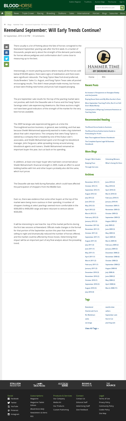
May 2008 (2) (110, 280)
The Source (112, 2)
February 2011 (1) (91, 264)
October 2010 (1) (91, 280)
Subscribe (114, 13)
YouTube (13, 406)
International (83, 13)
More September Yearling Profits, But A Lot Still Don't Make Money (103, 104)
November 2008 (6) (112, 257)
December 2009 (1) (112, 205)
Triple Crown (28, 13)
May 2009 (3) (110, 233)
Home (5, 24)
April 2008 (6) (110, 284)
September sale (111, 315)
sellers (107, 311)
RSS (103, 77)
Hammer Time (18, 25)
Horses (96, 13)
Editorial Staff (81, 402)
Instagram (13, 414)
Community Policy (106, 406)
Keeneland (89, 307)
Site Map (102, 413)
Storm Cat (109, 319)
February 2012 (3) (91, 217)
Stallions (62, 13)
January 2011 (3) (91, 268)
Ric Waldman (90, 315)
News (16, 13)
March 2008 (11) (111, 288)
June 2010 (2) (110, 182)
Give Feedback (82, 409)
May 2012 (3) (89, 205)
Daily (8, 13)
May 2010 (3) (110, 186)
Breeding (51, 13)
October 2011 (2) (91, 233)
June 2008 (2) (110, 276)
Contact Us (80, 398)
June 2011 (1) (89, 249)
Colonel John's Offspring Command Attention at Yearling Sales (103, 110)
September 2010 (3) (92, 284)
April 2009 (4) (110, 237)
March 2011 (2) (90, 260)
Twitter (6, 58)
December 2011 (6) (92, 225)
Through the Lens (91, 167)
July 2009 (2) (109, 225)
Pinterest (13, 410)
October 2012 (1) (91, 186)
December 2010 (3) (92, 272)
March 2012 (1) (90, 213)
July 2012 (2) (89, 198)
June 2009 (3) (110, 229)
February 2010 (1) (111, 198)
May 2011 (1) (89, 253)
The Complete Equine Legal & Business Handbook (99, 142)
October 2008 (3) (111, 260)
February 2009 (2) (111, 245)
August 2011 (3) (90, 241)
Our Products (58, 406)
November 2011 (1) (92, 229)
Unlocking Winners (112, 159)
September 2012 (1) (92, 190)
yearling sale (110, 323)
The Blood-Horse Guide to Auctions (98, 127)
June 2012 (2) (89, 202)
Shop (87, 384)
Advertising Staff (83, 406)
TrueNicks (88, 2)
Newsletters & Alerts (38, 412)
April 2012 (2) (90, 209)
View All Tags (91, 328)
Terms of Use (104, 398)
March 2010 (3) (110, 194)
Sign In (122, 2)
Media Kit (57, 402)
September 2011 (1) (92, 237)
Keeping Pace (90, 163)
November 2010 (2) (92, 276)
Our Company (59, 398)
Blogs (104, 13)
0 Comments (39, 36)
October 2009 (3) (111, 213)
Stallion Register (75, 2)
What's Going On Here (113, 163)
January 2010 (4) (111, 202)
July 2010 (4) (89, 292)
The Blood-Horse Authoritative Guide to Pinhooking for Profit (100, 132)
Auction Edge (100, 2)
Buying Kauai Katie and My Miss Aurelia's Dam (103, 99)
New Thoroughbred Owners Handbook (100, 137)
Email (6, 46)
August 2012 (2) (90, 194)
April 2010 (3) (110, 190)
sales (87, 319)
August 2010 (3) (90, 288)
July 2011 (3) (89, 245)
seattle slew (109, 307)
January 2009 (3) (111, 249)
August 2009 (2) (111, 221)
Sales (71, 13)
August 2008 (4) (111, 268)
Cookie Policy (104, 409)
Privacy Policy (104, 402)
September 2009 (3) (112, 217)
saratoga (88, 323)
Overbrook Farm (91, 311)
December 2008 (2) (112, 253)
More (122, 13)
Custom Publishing (61, 409)
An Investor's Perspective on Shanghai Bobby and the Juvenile (102, 94)
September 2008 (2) (112, 264)
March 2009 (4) (110, 241)
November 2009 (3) (112, 209)
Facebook (6, 52)
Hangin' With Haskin (93, 159)
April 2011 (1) (90, 257)
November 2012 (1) (92, 182)
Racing (40, 13)
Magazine (34, 398)
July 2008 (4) (109, 272)
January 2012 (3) (91, 221)
